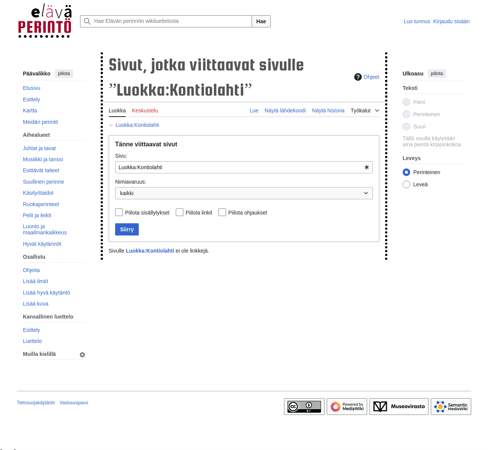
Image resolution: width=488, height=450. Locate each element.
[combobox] (244, 167)
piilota (64, 73)
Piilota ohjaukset (247, 213)
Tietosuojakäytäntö (36, 402)
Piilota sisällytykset (147, 213)
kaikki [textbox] (126, 193)
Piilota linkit (199, 213)
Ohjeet (365, 77)
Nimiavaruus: (130, 182)
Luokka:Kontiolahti (137, 125)
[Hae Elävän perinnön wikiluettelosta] (166, 21)
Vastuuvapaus (73, 402)
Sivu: (121, 156)
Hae (261, 21)
